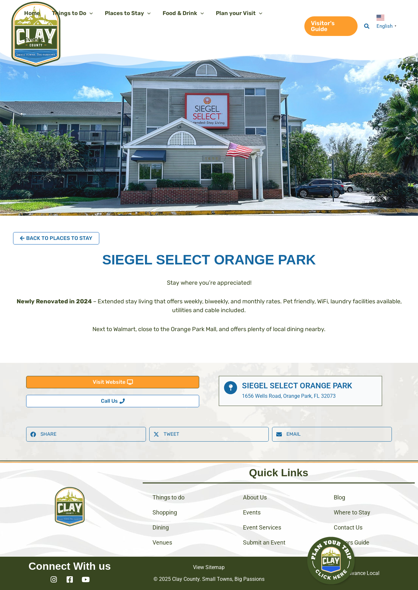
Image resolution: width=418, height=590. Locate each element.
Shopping (165, 512)
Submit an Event (264, 542)
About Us (255, 497)
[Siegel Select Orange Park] (230, 387)
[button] (330, 26)
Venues (162, 542)
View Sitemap (209, 567)
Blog (339, 497)
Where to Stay (352, 512)
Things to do (169, 497)
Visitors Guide (351, 542)
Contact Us (348, 527)
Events (252, 512)
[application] (88, 13)
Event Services (262, 527)
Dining (161, 527)
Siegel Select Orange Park (297, 385)
